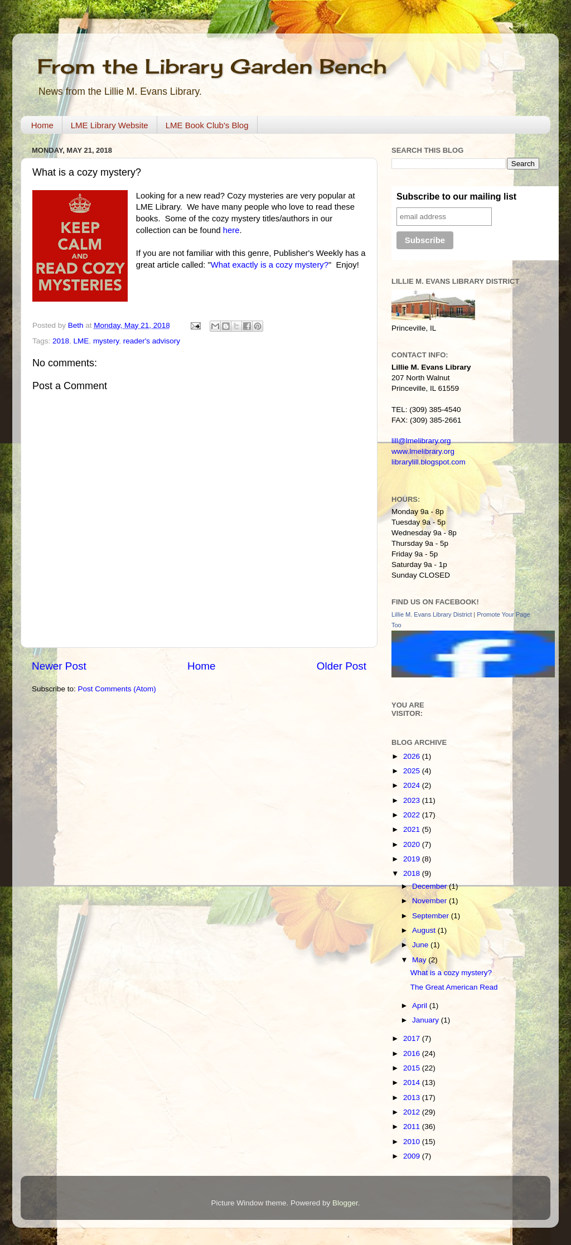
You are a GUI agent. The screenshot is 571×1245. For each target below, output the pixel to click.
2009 (412, 1156)
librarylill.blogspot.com (428, 462)
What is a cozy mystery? (451, 972)
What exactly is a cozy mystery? (269, 264)
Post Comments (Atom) (117, 689)
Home (42, 125)
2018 (60, 341)
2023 (412, 800)
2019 (412, 859)
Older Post (341, 666)
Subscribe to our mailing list (456, 196)
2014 (412, 1082)
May (420, 960)
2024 (412, 785)
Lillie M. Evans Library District (431, 614)
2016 (412, 1053)
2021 (412, 829)
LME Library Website (109, 125)
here (231, 230)
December (430, 886)
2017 (412, 1038)
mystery (106, 341)
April (420, 1005)
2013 (412, 1097)
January (426, 1020)
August (425, 930)
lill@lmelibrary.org (421, 441)
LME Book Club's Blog (207, 125)
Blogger (345, 1203)
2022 (412, 815)
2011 (412, 1126)
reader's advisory (151, 341)
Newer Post (59, 666)
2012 (412, 1112)
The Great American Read (454, 987)
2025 (412, 771)
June (421, 945)
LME (81, 341)
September (431, 916)
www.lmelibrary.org (422, 451)
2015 (412, 1068)
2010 (412, 1141)
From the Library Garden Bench (211, 66)
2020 (412, 844)
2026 (412, 756)
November (430, 901)
